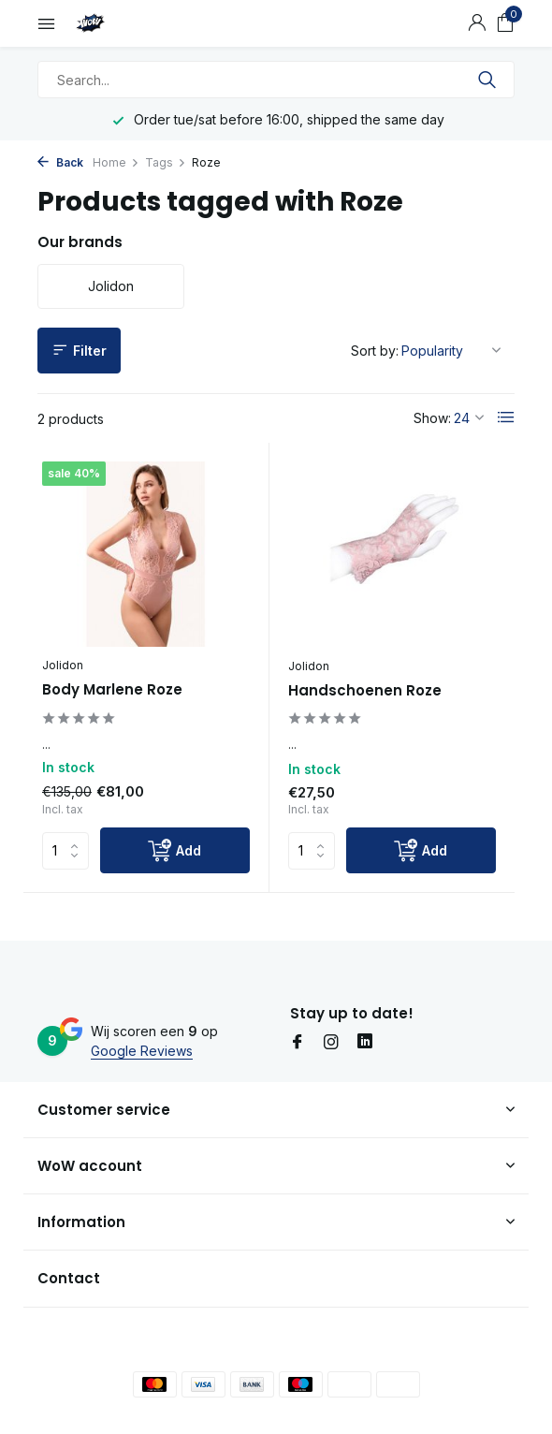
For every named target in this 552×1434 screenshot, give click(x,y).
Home (116, 162)
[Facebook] (297, 1043)
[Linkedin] (364, 1043)
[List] (506, 417)
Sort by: (375, 350)
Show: (432, 418)
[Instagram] (331, 1043)
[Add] (175, 850)
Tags (165, 162)
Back (60, 162)
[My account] (477, 23)
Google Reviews (142, 1051)
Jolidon (62, 665)
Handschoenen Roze (365, 690)
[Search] (276, 79)
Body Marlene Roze (112, 689)
